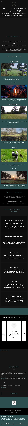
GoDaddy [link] (16, 412)
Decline (7, 423)
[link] (14, 1)
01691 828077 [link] (3, 387)
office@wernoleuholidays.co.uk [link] (6, 388)
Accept (20, 423)
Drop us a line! (14, 393)
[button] (2, 1)
